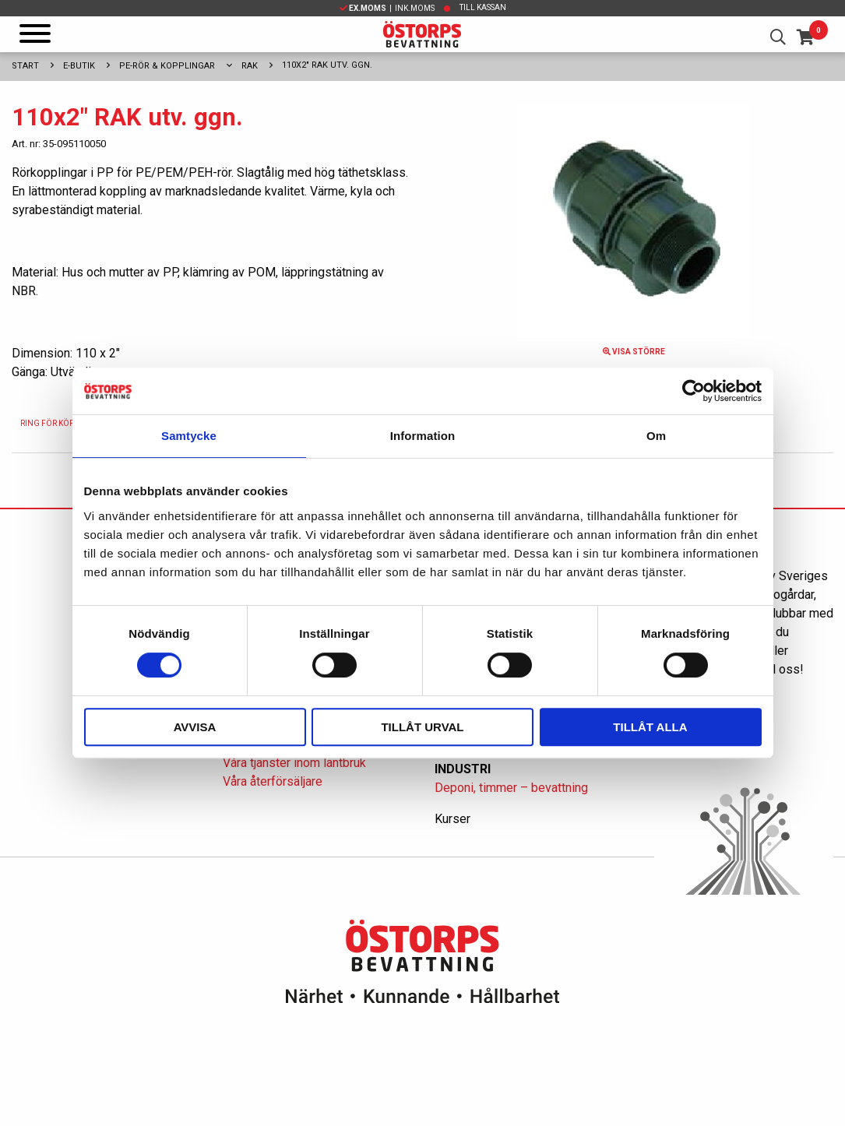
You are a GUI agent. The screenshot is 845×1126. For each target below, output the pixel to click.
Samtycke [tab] (189, 435)
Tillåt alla (650, 727)
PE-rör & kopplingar (167, 66)
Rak (249, 66)
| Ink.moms (387, 8)
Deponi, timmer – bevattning (511, 787)
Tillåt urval (422, 727)
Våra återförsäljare (272, 781)
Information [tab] (423, 435)
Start (25, 66)
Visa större (634, 351)
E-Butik (79, 66)
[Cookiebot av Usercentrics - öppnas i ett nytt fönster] (693, 391)
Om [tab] (656, 435)
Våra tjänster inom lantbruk (294, 762)
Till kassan (482, 7)
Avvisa (195, 727)
